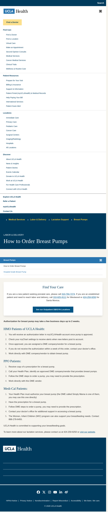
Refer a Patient (9, 201)
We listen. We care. (92, 501)
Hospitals (9, 143)
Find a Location (12, 39)
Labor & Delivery (38, 219)
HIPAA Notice (11, 501)
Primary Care (11, 122)
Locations (7, 113)
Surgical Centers (12, 135)
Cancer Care (11, 130)
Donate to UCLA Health (15, 176)
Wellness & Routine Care (16, 69)
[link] (38, 492)
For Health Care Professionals (18, 185)
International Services (14, 102)
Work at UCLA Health (14, 181)
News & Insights (12, 164)
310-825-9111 (59, 297)
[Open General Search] (100, 3)
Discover (7, 154)
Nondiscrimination (42, 501)
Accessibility (76, 501)
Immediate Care (12, 118)
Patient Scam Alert (13, 106)
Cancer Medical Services (16, 60)
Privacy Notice (26, 501)
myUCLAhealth (9, 207)
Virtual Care (11, 43)
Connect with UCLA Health (16, 189)
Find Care (7, 30)
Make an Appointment (14, 47)
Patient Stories (12, 168)
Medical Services (13, 56)
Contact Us (7, 211)
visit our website (87, 432)
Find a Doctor (11, 35)
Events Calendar (12, 172)
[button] (53, 197)
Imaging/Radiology (13, 139)
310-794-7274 (68, 294)
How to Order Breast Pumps (15, 266)
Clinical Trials (11, 64)
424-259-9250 (89, 297)
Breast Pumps (81, 219)
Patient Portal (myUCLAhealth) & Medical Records (26, 93)
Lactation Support (60, 219)
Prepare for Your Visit (14, 80)
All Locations (11, 148)
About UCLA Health (13, 159)
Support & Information (14, 89)
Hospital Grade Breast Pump (15, 272)
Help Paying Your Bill (14, 98)
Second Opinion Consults (16, 52)
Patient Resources (11, 76)
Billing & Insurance (13, 85)
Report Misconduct (60, 501)
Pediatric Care (11, 126)
